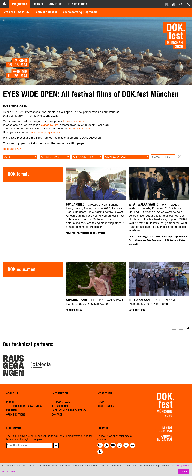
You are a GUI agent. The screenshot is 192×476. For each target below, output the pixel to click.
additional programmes (45, 132)
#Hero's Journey (137, 236)
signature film (49, 125)
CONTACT (57, 414)
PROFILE (11, 402)
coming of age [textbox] (116, 156)
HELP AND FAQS (61, 402)
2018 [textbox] (7, 156)
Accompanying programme (80, 12)
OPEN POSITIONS (15, 414)
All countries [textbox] (83, 156)
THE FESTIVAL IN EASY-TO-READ (24, 406)
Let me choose (9, 471)
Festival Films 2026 (16, 12)
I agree (183, 471)
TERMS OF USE (60, 406)
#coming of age (88, 232)
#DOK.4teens (72, 232)
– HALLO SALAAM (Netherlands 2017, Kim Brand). (152, 302)
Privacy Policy (182, 465)
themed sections (73, 121)
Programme (19, 4)
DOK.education (77, 4)
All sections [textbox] (50, 156)
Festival (38, 4)
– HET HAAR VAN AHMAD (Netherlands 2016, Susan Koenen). (94, 302)
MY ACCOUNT (105, 393)
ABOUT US (12, 393)
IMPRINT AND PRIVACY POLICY (69, 410)
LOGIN (101, 402)
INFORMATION (60, 393)
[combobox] (20, 157)
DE (167, 4)
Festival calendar (45, 12)
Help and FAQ (12, 149)
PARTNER (11, 410)
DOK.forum (55, 4)
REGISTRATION (106, 406)
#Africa (101, 232)
